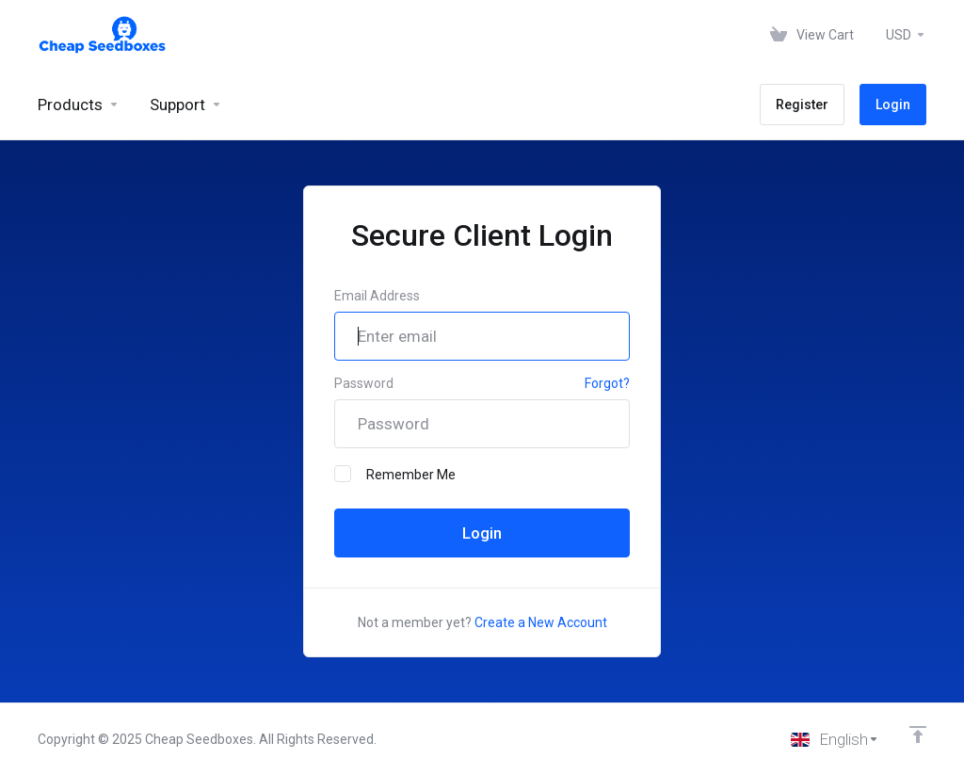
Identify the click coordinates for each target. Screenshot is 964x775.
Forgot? (607, 383)
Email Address (377, 295)
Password (364, 383)
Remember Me (395, 473)
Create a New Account (540, 622)
